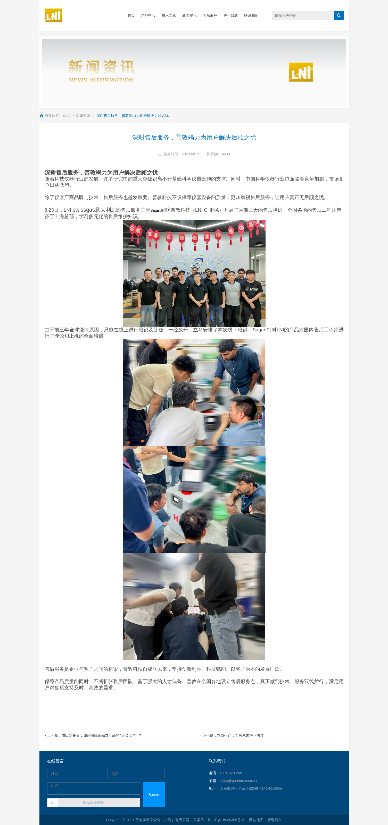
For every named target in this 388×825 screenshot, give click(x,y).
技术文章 (169, 15)
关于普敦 (231, 15)
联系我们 (251, 15)
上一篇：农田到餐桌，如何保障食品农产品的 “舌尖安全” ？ (94, 735)
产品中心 (148, 15)
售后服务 (210, 15)
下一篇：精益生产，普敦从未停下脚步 (233, 735)
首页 (131, 15)
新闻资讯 (189, 15)
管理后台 (274, 820)
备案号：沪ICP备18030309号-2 (219, 820)
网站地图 (256, 820)
